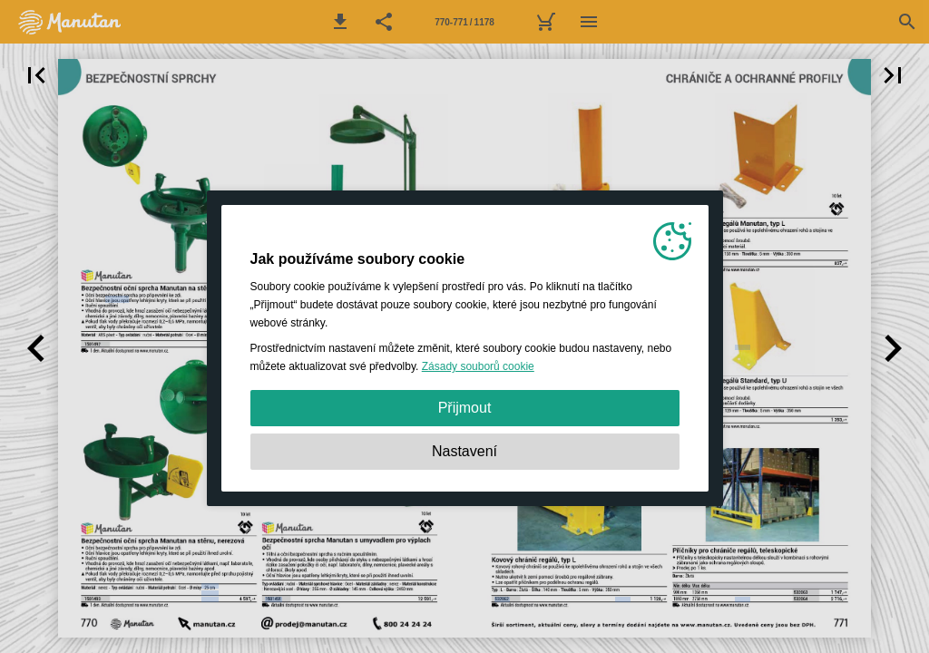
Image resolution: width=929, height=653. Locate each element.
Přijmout (465, 407)
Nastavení (464, 451)
